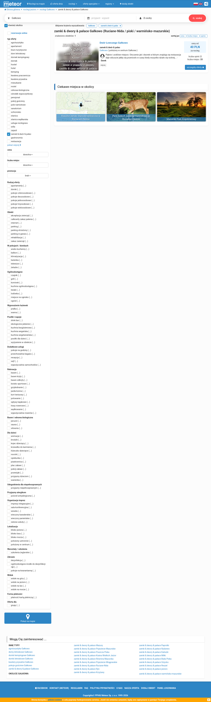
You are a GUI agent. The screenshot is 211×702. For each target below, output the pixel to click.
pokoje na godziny (19, 350)
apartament (14, 46)
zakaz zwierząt (17, 241)
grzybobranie (16, 387)
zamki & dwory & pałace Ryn (86, 669)
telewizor (15, 263)
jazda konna (16, 391)
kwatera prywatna (17, 79)
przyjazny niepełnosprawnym (24, 487)
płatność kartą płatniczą (21, 597)
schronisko (14, 112)
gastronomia (15, 137)
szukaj (197, 18)
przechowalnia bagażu (21, 353)
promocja (11, 171)
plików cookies (55, 700)
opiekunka (15, 458)
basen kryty (16, 376)
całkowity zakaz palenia (21, 219)
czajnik (14, 275)
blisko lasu (15, 533)
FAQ (86, 688)
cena (9, 150)
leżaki (13, 289)
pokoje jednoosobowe (21, 200)
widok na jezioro (18, 582)
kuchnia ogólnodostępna (22, 286)
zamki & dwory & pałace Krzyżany (89, 672)
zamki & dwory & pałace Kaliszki (154, 652)
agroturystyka (15, 42)
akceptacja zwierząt (20, 215)
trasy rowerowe (17, 405)
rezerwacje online (17, 33)
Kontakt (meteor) (59, 688)
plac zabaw (16, 465)
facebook (41, 688)
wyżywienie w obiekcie (21, 342)
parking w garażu (18, 233)
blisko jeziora (17, 529)
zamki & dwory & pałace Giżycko (154, 662)
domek (12, 60)
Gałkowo (104, 50)
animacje (15, 436)
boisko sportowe (18, 383)
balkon (14, 252)
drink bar (15, 320)
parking (14, 226)
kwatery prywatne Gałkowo (21, 662)
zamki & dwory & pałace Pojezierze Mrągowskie (95, 662)
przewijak (15, 472)
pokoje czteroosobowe (21, 193)
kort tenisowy (17, 394)
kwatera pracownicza (18, 75)
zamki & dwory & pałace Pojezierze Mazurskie (94, 649)
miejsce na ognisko (19, 297)
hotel (11, 68)
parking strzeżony (19, 230)
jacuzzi (14, 420)
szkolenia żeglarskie (20, 552)
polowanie (15, 398)
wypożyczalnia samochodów (24, 364)
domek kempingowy (18, 57)
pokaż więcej (14, 145)
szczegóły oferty (195, 67)
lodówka (14, 293)
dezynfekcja (16, 560)
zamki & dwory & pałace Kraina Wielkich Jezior (95, 655)
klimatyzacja (16, 256)
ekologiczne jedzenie (20, 324)
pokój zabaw (16, 469)
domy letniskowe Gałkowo (21, 652)
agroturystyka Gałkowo (19, 648)
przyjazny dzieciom (19, 476)
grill (12, 278)
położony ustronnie (19, 540)
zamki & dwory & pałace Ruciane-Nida (91, 665)
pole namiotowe (16, 104)
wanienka (15, 480)
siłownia (14, 428)
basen (13, 372)
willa (11, 126)
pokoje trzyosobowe (20, 204)
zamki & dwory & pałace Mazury (88, 645)
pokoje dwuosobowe (20, 196)
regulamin (76, 688)
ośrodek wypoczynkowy (20, 93)
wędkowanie (16, 409)
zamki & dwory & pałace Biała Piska (155, 659)
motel (11, 86)
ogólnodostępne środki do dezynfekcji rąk (26, 565)
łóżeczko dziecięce (19, 450)
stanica (12, 115)
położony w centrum (20, 544)
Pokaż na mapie (27, 618)
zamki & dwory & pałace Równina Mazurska (93, 659)
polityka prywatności (102, 688)
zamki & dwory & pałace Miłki (152, 655)
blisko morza (16, 537)
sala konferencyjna (19, 507)
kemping (13, 71)
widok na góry (17, 578)
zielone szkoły (17, 522)
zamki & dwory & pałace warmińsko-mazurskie (160, 674)
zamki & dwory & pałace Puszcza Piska (91, 652)
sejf (12, 361)
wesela (14, 511)
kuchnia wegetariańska (21, 335)
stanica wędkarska (17, 119)
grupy (13, 605)
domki (13, 189)
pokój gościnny (16, 101)
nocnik (14, 454)
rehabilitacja (16, 237)
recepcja (14, 357)
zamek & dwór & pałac (19, 134)
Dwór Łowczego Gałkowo (114, 42)
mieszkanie (14, 82)
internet (14, 222)
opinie (203, 36)
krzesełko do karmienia (21, 447)
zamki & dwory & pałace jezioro (153, 669)
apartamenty (16, 185)
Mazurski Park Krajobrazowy (181, 119)
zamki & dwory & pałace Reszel (153, 665)
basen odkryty (17, 380)
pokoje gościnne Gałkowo (20, 665)
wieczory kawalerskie (20, 514)
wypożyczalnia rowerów (21, 413)
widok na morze (18, 589)
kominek (14, 282)
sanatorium (14, 108)
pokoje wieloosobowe (20, 207)
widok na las (16, 585)
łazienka (14, 260)
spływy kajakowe (18, 402)
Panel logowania (166, 688)
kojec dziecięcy (17, 443)
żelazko (14, 267)
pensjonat (13, 97)
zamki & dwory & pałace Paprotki (154, 645)
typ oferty (11, 39)
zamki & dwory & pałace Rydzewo (154, 649)
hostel (12, 64)
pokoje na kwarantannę (21, 570)
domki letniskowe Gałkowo (21, 659)
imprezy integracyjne (20, 503)
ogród (13, 300)
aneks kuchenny (18, 249)
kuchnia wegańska (19, 331)
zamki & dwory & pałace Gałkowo (24, 669)
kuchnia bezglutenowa (21, 327)
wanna (14, 312)
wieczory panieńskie (20, 518)
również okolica (13, 25)
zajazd (12, 130)
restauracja (14, 141)
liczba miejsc (13, 160)
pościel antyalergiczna (21, 495)
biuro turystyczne (17, 49)
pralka (13, 308)
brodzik (14, 439)
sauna (13, 424)
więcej (103, 65)
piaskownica (16, 461)
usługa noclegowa (17, 123)
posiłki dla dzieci (18, 338)
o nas (119, 688)
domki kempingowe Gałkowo (22, 655)
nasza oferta (131, 688)
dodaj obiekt (148, 688)
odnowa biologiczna (18, 90)
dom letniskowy (16, 53)
